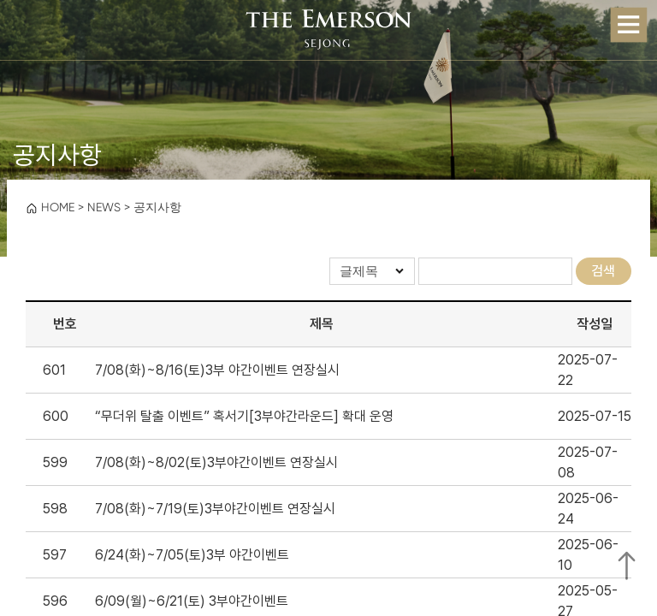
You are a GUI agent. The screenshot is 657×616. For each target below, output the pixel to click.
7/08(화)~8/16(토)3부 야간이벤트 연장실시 (217, 370)
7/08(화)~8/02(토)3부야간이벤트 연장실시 (216, 462)
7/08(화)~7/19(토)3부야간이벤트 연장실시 (215, 508)
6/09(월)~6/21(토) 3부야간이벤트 (191, 601)
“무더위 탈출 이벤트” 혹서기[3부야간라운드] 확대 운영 (244, 416)
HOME (50, 207)
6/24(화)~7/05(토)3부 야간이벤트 (192, 555)
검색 (603, 271)
